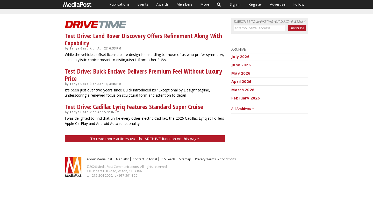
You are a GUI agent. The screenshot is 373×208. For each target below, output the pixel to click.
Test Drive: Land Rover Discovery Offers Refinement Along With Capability (143, 39)
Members (184, 4)
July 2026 (240, 56)
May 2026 (240, 73)
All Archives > (242, 108)
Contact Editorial (145, 159)
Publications (119, 4)
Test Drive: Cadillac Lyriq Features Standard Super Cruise (134, 106)
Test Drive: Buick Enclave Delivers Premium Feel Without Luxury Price (143, 75)
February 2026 (245, 98)
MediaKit (122, 159)
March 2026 (242, 89)
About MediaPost (99, 159)
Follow (298, 4)
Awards (162, 4)
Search (219, 4)
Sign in (235, 4)
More (204, 4)
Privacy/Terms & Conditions (215, 159)
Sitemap (185, 159)
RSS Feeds (168, 159)
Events (142, 4)
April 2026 (241, 81)
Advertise (277, 4)
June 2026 (240, 64)
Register (255, 4)
